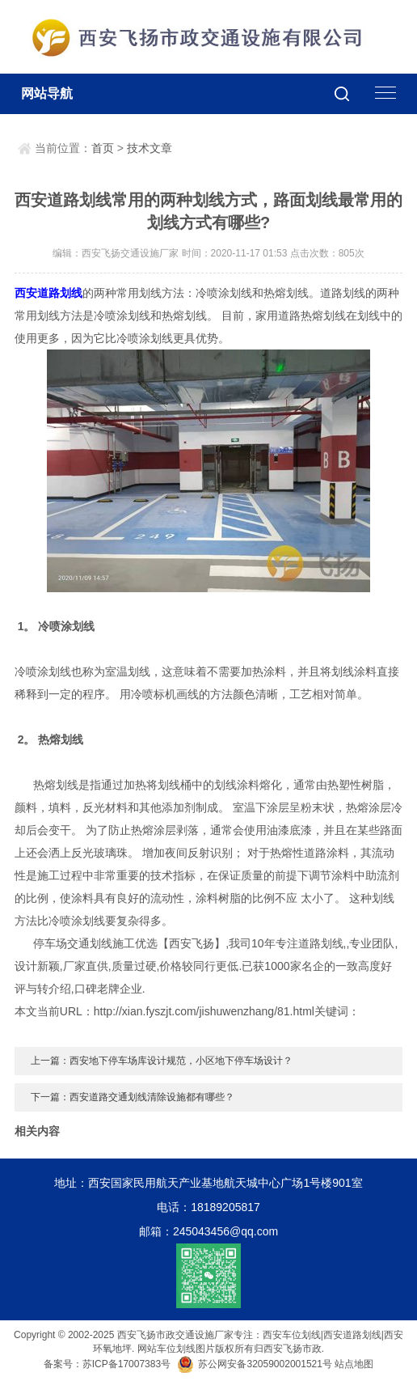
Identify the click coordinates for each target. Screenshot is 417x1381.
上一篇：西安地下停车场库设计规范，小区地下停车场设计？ (162, 1060)
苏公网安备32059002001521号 (256, 1364)
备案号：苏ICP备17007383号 (107, 1364)
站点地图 (354, 1364)
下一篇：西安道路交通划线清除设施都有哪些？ (132, 1097)
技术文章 (149, 148)
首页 (102, 148)
